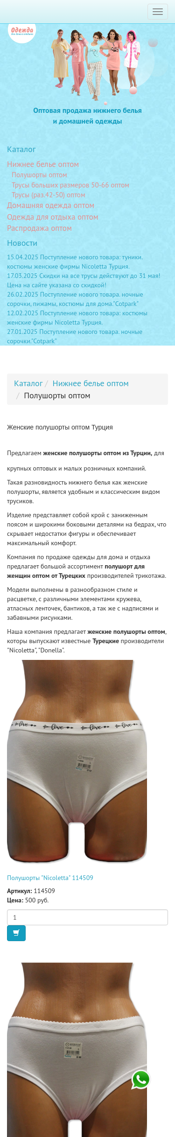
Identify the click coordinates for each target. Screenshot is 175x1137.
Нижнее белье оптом (43, 164)
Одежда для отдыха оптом (52, 217)
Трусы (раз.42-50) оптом (48, 194)
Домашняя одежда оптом (50, 205)
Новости (22, 242)
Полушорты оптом (39, 174)
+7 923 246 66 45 (141, 1079)
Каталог (21, 149)
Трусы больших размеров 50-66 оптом (70, 184)
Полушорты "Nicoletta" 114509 (50, 878)
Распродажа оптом (39, 228)
